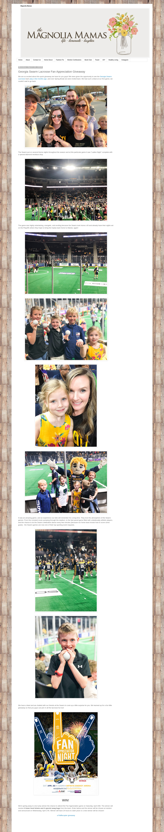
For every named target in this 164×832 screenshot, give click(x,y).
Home (20, 60)
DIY (104, 60)
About (28, 60)
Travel (97, 60)
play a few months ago (38, 79)
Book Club (88, 60)
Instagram (124, 60)
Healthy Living (113, 60)
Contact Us (37, 60)
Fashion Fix (60, 60)
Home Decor (48, 60)
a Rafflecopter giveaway (66, 815)
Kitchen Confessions (74, 60)
